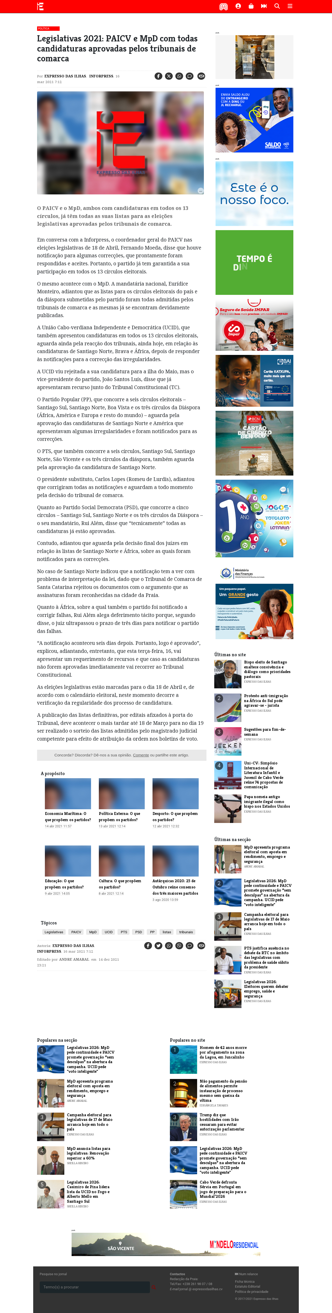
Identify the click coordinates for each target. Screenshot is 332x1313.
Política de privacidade (251, 1292)
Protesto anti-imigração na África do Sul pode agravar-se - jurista (266, 700)
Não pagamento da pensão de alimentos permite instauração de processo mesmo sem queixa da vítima (223, 1090)
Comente (141, 755)
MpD (92, 932)
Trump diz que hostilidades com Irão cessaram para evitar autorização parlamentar (222, 1122)
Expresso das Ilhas (65, 76)
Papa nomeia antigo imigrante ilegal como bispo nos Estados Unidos (267, 801)
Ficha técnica (245, 1281)
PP (152, 932)
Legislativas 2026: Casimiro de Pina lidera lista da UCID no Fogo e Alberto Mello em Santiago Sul (88, 1191)
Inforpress (100, 76)
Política (43, 28)
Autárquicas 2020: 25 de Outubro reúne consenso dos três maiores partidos (175, 887)
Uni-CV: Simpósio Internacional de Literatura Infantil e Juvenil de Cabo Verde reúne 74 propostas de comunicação (263, 775)
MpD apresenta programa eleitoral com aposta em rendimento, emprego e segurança (267, 854)
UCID (108, 932)
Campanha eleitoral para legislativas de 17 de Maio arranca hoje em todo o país (267, 921)
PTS (123, 932)
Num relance (246, 1274)
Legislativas (54, 932)
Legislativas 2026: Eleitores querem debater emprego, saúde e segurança (266, 989)
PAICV (76, 932)
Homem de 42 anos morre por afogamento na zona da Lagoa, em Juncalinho (223, 1052)
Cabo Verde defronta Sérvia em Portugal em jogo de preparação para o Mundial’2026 (223, 1189)
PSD (138, 932)
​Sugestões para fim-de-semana (265, 732)
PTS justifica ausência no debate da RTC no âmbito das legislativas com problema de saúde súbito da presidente (266, 957)
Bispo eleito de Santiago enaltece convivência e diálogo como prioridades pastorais (267, 669)
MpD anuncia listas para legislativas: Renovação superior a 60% (88, 1153)
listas (166, 932)
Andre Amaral (74, 959)
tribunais (185, 932)
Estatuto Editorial (247, 1286)
